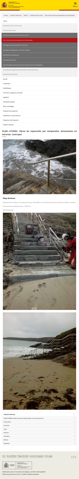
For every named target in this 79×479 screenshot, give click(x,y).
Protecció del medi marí (10, 74)
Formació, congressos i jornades (13, 93)
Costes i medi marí (15, 15)
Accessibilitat (12, 456)
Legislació (6, 97)
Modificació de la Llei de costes (12, 26)
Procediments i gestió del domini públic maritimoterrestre (20, 70)
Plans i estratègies (8, 106)
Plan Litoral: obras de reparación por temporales (59, 15)
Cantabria (7, 436)
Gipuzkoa (6, 443)
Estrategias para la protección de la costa (15, 45)
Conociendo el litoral (9, 60)
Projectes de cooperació (10, 111)
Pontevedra (7, 422)
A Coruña (6, 425)
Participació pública (9, 102)
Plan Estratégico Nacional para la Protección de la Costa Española (23, 65)
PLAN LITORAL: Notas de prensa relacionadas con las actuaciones (24, 418)
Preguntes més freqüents (11, 120)
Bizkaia (6, 440)
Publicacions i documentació (11, 115)
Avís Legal (48, 456)
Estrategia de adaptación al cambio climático (16, 50)
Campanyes (6, 83)
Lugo (5, 429)
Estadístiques (7, 88)
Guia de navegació (37, 456)
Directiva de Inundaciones (11, 55)
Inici (3, 456)
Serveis (5, 79)
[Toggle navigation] (75, 4)
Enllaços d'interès (8, 125)
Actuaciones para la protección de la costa (15, 35)
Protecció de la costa (36, 15)
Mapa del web (23, 456)
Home (6, 15)
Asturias (6, 433)
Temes (26, 15)
